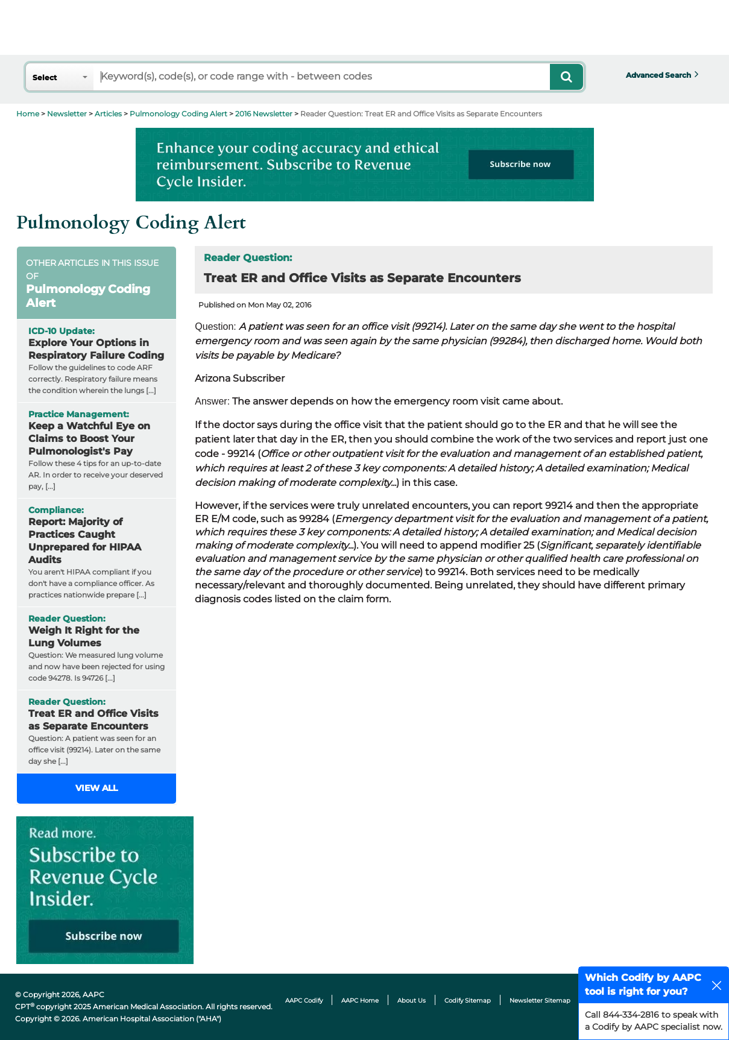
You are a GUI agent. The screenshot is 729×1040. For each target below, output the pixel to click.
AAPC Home (360, 1000)
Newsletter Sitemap (540, 1000)
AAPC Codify (304, 1000)
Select (45, 77)
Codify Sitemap (467, 1000)
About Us (411, 1000)
